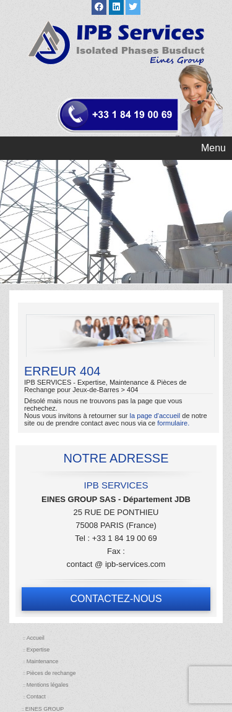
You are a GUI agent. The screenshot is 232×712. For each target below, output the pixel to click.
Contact (36, 696)
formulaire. (173, 423)
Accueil (36, 638)
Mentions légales (48, 685)
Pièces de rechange (51, 673)
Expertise (38, 650)
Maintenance (43, 661)
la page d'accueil (155, 415)
